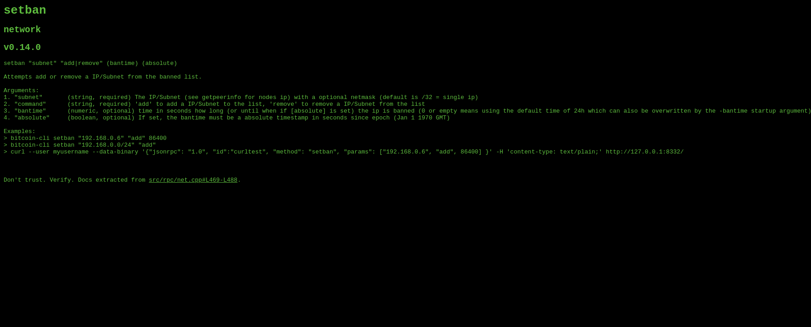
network (22, 34)
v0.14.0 (22, 54)
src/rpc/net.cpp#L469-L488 (193, 208)
